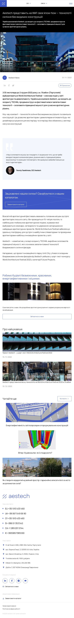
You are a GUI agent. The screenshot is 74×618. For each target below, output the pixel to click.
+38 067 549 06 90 (15, 513)
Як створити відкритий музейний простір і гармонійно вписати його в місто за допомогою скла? (36, 482)
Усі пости (64, 398)
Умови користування (9, 606)
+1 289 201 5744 (14, 528)
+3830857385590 (14, 533)
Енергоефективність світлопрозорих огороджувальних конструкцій (37, 425)
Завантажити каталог (15, 204)
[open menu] (71, 3)
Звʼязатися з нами (37, 316)
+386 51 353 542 (14, 523)
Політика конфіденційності (11, 609)
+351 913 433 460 (15, 508)
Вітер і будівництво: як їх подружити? (35, 452)
